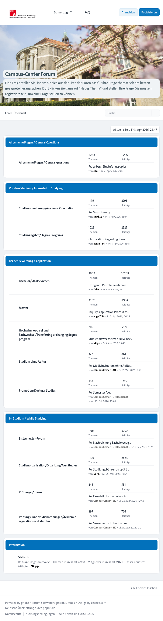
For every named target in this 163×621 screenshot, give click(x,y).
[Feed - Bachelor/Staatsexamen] (81, 281)
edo (95, 171)
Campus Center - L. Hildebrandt (110, 397)
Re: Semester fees (100, 392)
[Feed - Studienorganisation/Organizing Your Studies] (81, 465)
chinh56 (97, 217)
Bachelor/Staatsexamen (34, 281)
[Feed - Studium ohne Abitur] (81, 361)
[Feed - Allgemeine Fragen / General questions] (81, 162)
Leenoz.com (98, 603)
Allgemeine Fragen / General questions (44, 162)
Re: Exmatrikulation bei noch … (108, 496)
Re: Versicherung (99, 212)
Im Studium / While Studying (27, 418)
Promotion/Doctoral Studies (37, 390)
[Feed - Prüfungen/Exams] (81, 492)
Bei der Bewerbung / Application (30, 261)
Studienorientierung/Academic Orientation (46, 208)
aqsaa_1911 (99, 243)
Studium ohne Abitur (32, 361)
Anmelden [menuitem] (128, 12)
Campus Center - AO (104, 370)
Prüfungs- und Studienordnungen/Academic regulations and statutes (47, 519)
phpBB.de (49, 608)
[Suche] (147, 113)
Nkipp (96, 343)
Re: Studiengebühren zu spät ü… (109, 469)
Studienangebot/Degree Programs (41, 235)
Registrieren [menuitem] (149, 12)
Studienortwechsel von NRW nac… (110, 339)
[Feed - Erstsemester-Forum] (81, 438)
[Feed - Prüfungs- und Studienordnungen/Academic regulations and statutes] (81, 519)
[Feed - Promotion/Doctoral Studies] (81, 390)
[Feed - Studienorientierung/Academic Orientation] (81, 208)
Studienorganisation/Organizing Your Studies (48, 465)
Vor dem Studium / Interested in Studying (35, 188)
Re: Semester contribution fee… (109, 523)
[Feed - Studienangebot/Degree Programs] (81, 235)
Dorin (96, 474)
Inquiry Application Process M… (109, 312)
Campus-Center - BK (104, 500)
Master (23, 308)
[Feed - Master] (81, 307)
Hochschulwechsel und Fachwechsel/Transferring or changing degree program (48, 334)
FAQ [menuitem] (84, 12)
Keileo (96, 289)
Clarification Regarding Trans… (108, 239)
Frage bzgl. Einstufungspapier (107, 166)
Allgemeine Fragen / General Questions (34, 142)
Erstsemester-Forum (32, 438)
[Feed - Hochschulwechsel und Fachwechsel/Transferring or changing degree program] (81, 334)
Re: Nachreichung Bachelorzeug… (110, 442)
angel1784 (98, 316)
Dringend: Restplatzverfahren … (109, 285)
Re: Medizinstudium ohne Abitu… (110, 365)
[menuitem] (61, 12)
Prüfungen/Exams (30, 492)
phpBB (25, 603)
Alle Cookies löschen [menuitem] (141, 588)
